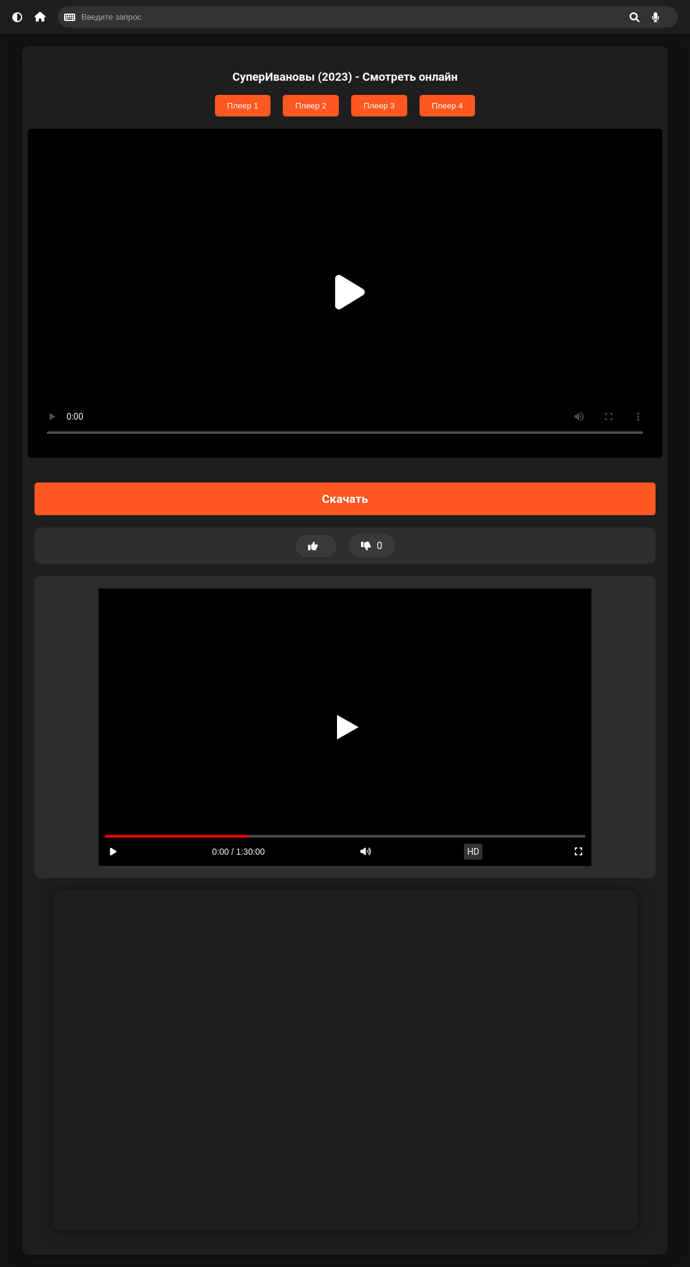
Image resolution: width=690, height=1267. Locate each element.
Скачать (345, 499)
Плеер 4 (447, 105)
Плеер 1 (243, 105)
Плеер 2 (311, 105)
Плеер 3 (379, 105)
